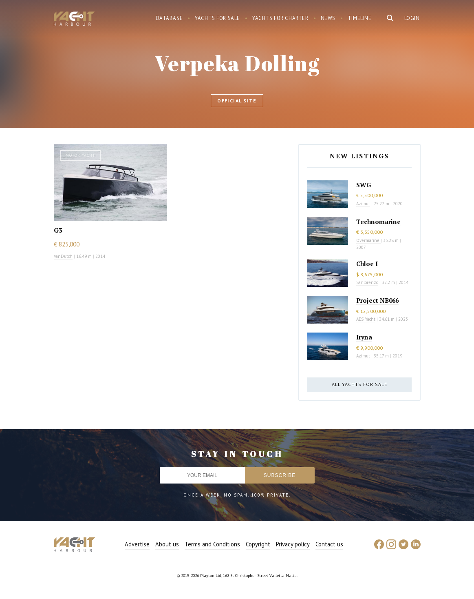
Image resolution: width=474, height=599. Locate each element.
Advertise (137, 544)
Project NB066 (377, 300)
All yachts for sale (359, 384)
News (328, 18)
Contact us (329, 544)
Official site (237, 101)
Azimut (363, 203)
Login (412, 18)
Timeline (360, 18)
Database (169, 18)
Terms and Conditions (212, 544)
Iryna (364, 337)
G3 (58, 230)
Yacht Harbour (74, 19)
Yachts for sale (217, 18)
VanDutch (63, 256)
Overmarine (368, 240)
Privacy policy (293, 544)
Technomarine (378, 221)
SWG (363, 185)
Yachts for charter (280, 18)
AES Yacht (365, 319)
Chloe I (367, 264)
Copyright (258, 544)
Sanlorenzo (367, 282)
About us (167, 544)
